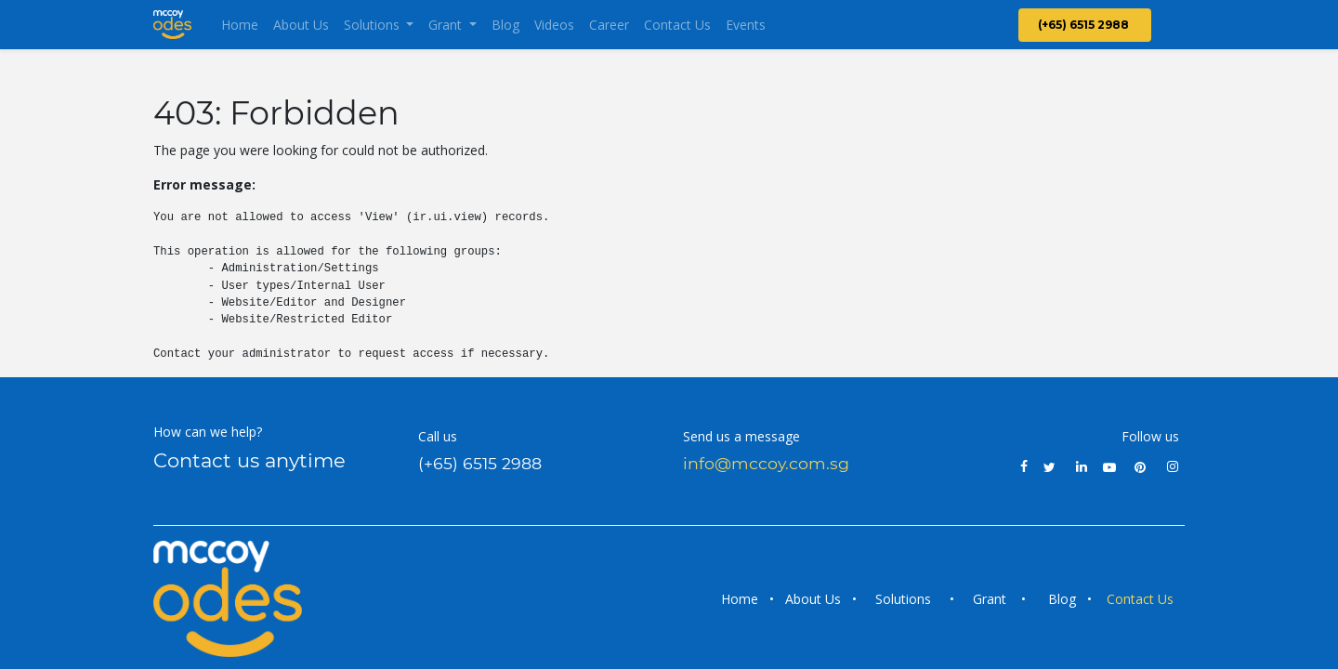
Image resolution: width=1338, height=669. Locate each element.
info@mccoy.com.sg (766, 463)
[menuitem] (240, 24)
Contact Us (1142, 599)
